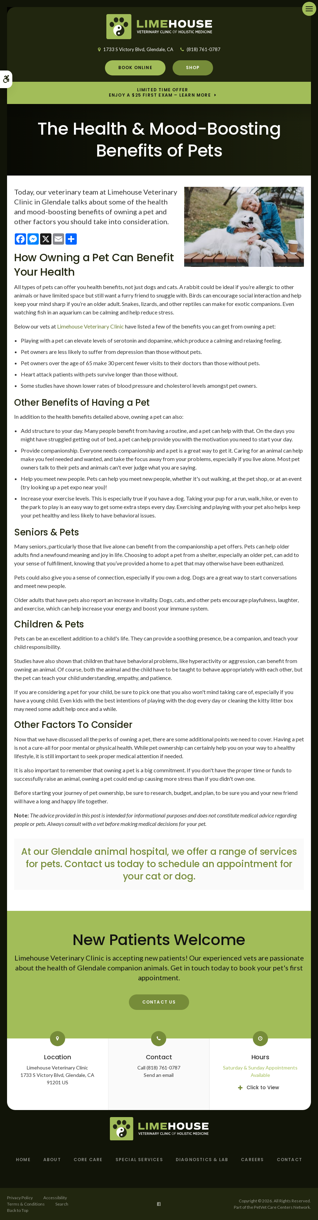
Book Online (135, 67)
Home (23, 1160)
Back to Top (17, 1210)
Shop (193, 67)
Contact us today (104, 864)
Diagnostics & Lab (202, 1160)
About (52, 1160)
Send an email (159, 1075)
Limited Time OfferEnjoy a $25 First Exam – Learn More (160, 92)
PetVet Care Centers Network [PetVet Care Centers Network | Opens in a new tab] (282, 1207)
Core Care (88, 1160)
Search (61, 1204)
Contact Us (159, 1002)
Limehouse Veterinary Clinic (90, 326)
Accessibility (55, 1197)
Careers (252, 1160)
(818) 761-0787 (203, 49)
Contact (289, 1160)
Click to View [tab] (263, 1087)
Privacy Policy (20, 1197)
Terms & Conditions (26, 1204)
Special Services (139, 1160)
